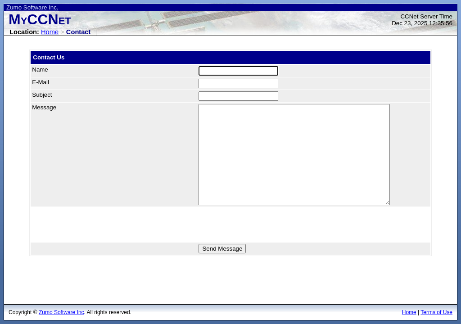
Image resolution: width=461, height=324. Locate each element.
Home (50, 32)
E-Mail (40, 82)
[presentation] (99, 224)
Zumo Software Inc (61, 312)
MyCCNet (40, 19)
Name (40, 69)
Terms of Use (436, 312)
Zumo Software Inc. (32, 7)
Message (44, 107)
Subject (42, 94)
